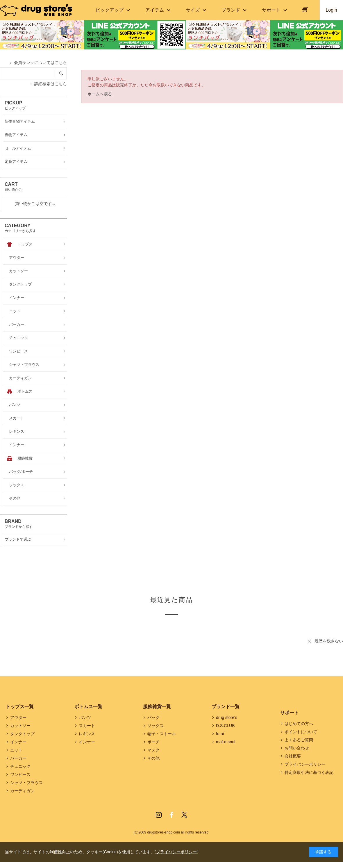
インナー (18, 742)
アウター (18, 717)
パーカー (18, 758)
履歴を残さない (329, 641)
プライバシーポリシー (305, 764)
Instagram (159, 815)
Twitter (184, 815)
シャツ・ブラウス (26, 782)
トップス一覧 (20, 706)
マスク (153, 750)
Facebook (171, 815)
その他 (153, 758)
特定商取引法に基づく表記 (309, 772)
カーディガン (22, 790)
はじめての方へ (299, 723)
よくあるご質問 (299, 740)
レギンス (87, 733)
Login (331, 10)
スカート (87, 725)
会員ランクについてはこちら (40, 62)
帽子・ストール (161, 733)
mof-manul (225, 742)
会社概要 (293, 756)
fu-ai (220, 733)
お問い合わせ (297, 748)
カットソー (20, 725)
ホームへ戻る (99, 94)
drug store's (226, 717)
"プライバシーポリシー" (176, 851)
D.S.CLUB (225, 725)
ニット (16, 750)
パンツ (85, 717)
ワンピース (20, 774)
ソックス (155, 725)
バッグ (153, 717)
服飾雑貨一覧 (157, 706)
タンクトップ (22, 733)
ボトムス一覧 (88, 706)
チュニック (20, 766)
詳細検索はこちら (50, 83)
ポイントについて (301, 731)
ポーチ (153, 742)
